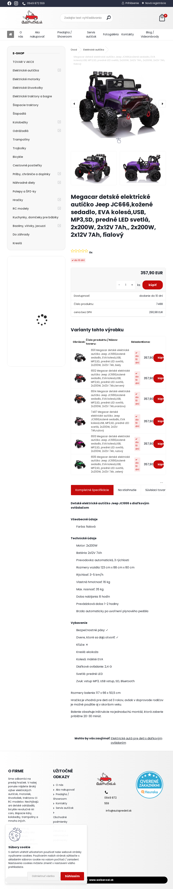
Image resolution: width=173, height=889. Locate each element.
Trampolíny (21, 139)
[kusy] (123, 285)
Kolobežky (20, 122)
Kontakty (128, 34)
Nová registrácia (155, 3)
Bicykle (18, 157)
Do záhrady (21, 234)
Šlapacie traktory (25, 105)
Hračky (18, 200)
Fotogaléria (111, 34)
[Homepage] (10, 34)
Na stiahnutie (127, 490)
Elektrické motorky (26, 79)
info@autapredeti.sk (119, 810)
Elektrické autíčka (26, 70)
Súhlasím (72, 876)
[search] (109, 17)
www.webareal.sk (101, 880)
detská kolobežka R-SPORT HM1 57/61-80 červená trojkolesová (44, 311)
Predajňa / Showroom (64, 34)
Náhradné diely (24, 183)
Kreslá (17, 243)
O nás (20, 34)
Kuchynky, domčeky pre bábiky (35, 217)
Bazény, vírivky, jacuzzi (29, 226)
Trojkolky (19, 148)
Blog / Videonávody (150, 34)
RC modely (21, 208)
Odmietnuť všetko (43, 876)
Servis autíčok (91, 34)
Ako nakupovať (37, 34)
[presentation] (74, 103)
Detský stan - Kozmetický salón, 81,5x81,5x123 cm (42, 276)
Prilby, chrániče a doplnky (31, 174)
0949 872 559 (36, 3)
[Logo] (32, 18)
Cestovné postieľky (27, 165)
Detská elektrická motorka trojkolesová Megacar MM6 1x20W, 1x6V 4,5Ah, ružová (45, 345)
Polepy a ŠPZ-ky (24, 191)
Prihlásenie (132, 3)
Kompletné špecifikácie (92, 490)
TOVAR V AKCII (23, 62)
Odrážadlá (20, 131)
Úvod (74, 49)
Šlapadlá (19, 114)
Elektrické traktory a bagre (32, 96)
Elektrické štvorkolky (28, 88)
